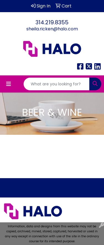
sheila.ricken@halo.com (52, 29)
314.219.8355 (52, 22)
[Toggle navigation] (8, 84)
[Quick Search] (57, 84)
